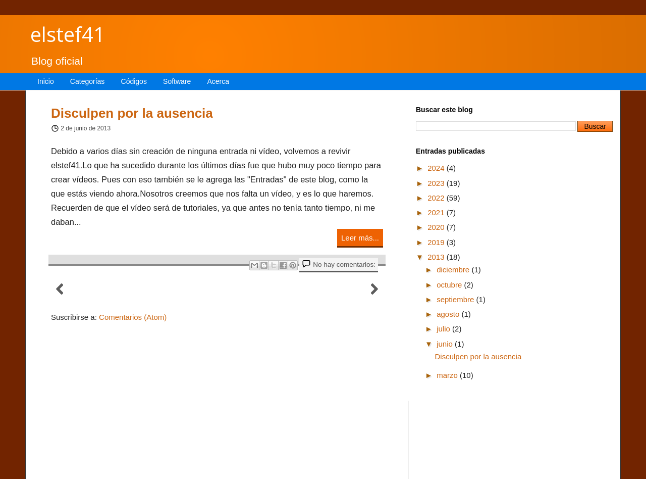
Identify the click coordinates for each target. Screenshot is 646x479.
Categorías (87, 81)
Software (177, 81)
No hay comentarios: (344, 264)
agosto (449, 314)
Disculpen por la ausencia (132, 113)
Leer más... (360, 237)
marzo (448, 375)
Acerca (218, 81)
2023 (437, 183)
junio (446, 344)
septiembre (456, 299)
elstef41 (67, 34)
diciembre (454, 269)
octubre (450, 284)
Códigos (134, 81)
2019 (437, 242)
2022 (437, 198)
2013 (437, 257)
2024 (437, 168)
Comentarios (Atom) (133, 317)
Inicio (45, 81)
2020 (437, 227)
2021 (437, 212)
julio (444, 328)
